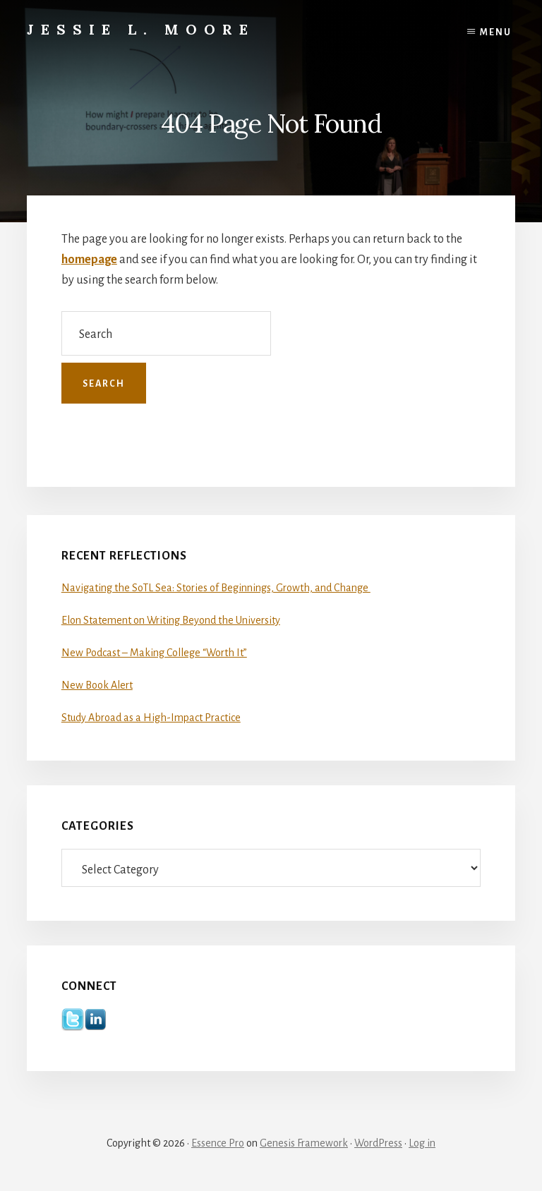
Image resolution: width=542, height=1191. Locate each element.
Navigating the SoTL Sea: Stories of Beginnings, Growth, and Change (216, 587)
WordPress (378, 1143)
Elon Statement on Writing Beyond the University (170, 620)
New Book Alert (97, 685)
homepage (89, 259)
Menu (496, 32)
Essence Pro (217, 1143)
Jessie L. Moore (141, 29)
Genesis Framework (304, 1143)
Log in (422, 1143)
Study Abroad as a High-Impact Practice (151, 717)
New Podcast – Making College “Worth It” (154, 652)
